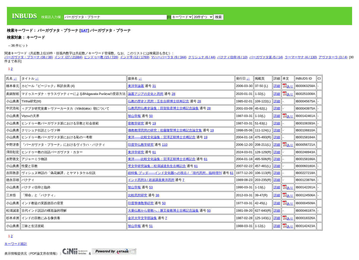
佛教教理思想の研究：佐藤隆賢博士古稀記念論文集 (165, 130)
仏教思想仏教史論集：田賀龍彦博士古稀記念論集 (163, 108)
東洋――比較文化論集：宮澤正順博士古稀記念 (161, 137)
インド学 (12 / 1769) (134, 57)
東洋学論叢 (136, 86)
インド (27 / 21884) (68, 57)
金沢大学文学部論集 (142, 218)
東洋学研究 (136, 152)
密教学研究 (136, 123)
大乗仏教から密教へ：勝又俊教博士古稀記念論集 (163, 210)
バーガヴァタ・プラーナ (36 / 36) (28, 57)
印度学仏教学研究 (141, 144)
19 (154, 123)
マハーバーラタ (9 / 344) (168, 57)
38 (157, 195)
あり (288, 86)
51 (151, 226)
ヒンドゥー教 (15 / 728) (101, 57)
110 (165, 144)
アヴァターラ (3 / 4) (333, 57)
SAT (84, 30)
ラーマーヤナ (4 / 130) (301, 57)
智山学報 (134, 116)
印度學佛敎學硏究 (141, 203)
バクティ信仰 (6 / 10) (232, 57)
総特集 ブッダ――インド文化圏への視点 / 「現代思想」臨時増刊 (174, 173)
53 (151, 187)
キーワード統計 (15, 244)
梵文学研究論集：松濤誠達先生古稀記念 (157, 166)
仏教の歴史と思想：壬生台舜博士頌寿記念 (158, 101)
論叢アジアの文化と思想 (145, 94)
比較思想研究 (137, 195)
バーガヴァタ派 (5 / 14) (266, 57)
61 (154, 152)
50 (151, 116)
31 (154, 86)
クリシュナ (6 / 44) (201, 57)
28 (173, 94)
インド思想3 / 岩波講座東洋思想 (151, 180)
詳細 (277, 86)
